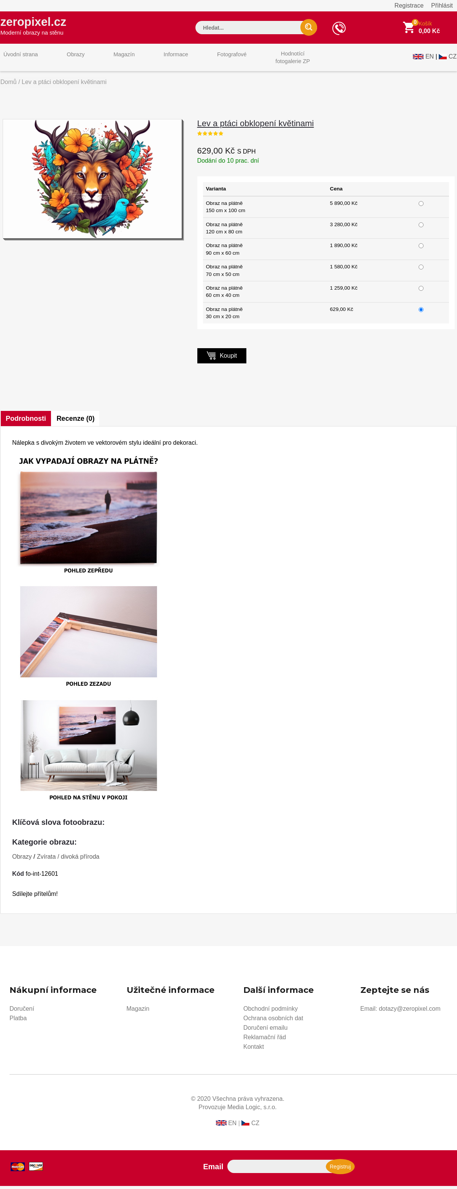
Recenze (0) (78, 421)
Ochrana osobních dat (273, 1021)
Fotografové (208, 60)
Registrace (409, 5)
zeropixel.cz (38, 27)
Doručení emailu (265, 1030)
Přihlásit (442, 5)
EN (429, 59)
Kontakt (253, 1049)
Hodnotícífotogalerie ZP (263, 60)
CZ (453, 59)
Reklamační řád (264, 1040)
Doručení (22, 1011)
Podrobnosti (26, 421)
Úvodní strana (18, 60)
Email (213, 1169)
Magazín (111, 60)
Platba (18, 1021)
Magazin (138, 1011)
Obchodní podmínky (270, 1011)
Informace (157, 60)
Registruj (340, 1170)
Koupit (222, 358)
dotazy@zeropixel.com (409, 1011)
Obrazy (68, 60)
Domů (8, 85)
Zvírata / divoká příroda (68, 859)
